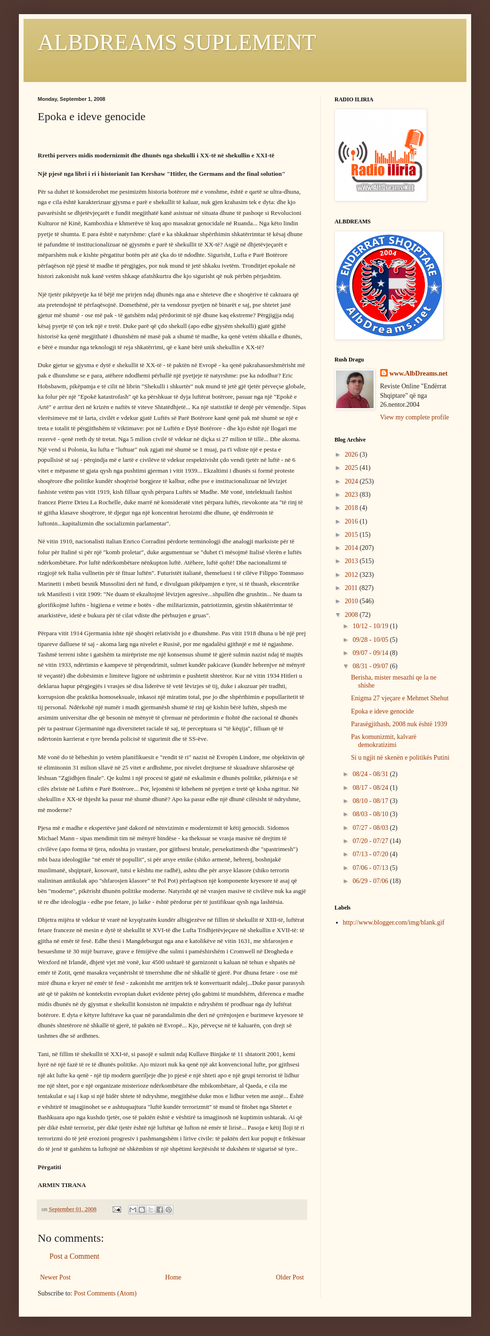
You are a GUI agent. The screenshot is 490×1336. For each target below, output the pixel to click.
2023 (352, 494)
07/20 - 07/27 (371, 840)
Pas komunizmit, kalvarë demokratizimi (383, 740)
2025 (352, 467)
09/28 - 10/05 (371, 639)
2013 (352, 561)
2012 (352, 574)
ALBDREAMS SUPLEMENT (177, 42)
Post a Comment (74, 1256)
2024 (352, 481)
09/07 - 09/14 (371, 652)
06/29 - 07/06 (371, 881)
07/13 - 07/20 (371, 854)
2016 (352, 521)
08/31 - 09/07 (371, 666)
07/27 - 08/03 (371, 827)
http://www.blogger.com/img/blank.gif (394, 922)
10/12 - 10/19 (371, 626)
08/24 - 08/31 (371, 774)
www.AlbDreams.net (419, 373)
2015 (352, 534)
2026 (352, 454)
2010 (352, 601)
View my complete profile (414, 417)
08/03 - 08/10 (371, 814)
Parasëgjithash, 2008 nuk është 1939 (399, 724)
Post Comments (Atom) (105, 1293)
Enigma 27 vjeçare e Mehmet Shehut (400, 698)
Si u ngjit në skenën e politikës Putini (400, 757)
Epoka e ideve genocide (382, 711)
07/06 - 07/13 (371, 867)
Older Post (290, 1277)
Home (173, 1277)
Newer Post (55, 1277)
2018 (352, 507)
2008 (352, 614)
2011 (352, 587)
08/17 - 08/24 (371, 787)
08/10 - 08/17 (371, 800)
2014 (352, 547)
